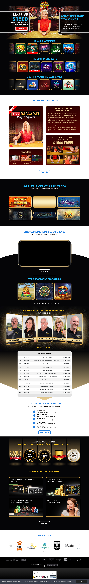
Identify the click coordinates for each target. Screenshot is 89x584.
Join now (44, 523)
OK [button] (81, 581)
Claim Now (44, 432)
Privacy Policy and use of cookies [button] (62, 581)
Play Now (44, 172)
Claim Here (21, 29)
